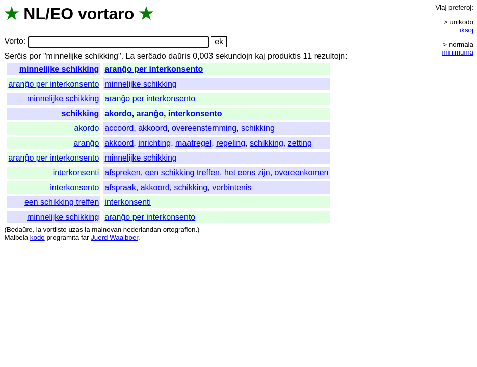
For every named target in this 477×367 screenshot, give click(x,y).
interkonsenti (76, 172)
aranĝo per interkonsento (153, 69)
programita (62, 237)
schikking (80, 113)
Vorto (13, 41)
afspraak (120, 187)
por (35, 55)
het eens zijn (247, 172)
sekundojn (234, 55)
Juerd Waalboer (114, 237)
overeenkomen (302, 172)
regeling (230, 143)
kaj (260, 55)
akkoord (152, 128)
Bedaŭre (19, 229)
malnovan (106, 229)
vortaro (106, 14)
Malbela (16, 237)
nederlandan (142, 229)
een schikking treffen (182, 172)
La (130, 55)
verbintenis (231, 187)
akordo (117, 113)
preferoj (459, 7)
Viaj (440, 7)
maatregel (193, 143)
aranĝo (150, 113)
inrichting (154, 143)
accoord (119, 128)
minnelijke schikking (59, 69)
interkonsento (195, 113)
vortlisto (55, 229)
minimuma (457, 52)
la (38, 229)
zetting (300, 143)
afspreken (122, 172)
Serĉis (15, 55)
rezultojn (329, 55)
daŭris (179, 55)
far (85, 237)
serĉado (151, 55)
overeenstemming (204, 128)
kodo (37, 237)
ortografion (179, 229)
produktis (284, 55)
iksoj (466, 30)
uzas (75, 229)
